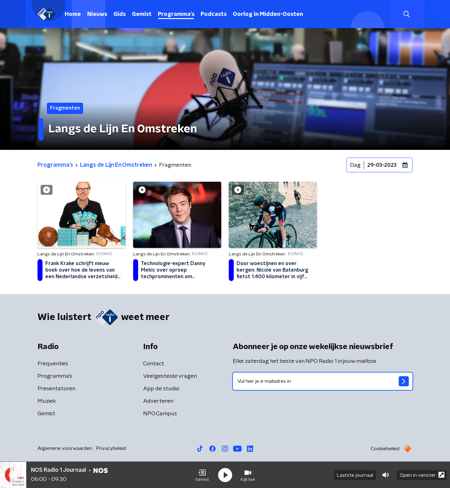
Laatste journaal (355, 474)
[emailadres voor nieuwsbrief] (322, 381)
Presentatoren (56, 389)
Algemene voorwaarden (65, 448)
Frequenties (53, 364)
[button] (202, 475)
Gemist (142, 14)
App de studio (161, 389)
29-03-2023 (382, 165)
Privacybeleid (111, 448)
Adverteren (158, 401)
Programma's (176, 14)
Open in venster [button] (422, 475)
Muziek (47, 401)
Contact (153, 364)
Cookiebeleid (385, 448)
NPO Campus (160, 414)
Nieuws (97, 14)
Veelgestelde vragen (170, 376)
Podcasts (214, 14)
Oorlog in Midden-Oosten (268, 14)
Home (73, 14)
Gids (119, 14)
